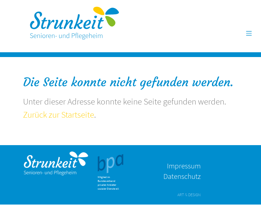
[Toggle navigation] (249, 33)
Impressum (184, 166)
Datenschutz (182, 176)
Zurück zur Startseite (58, 114)
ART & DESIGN (189, 194)
